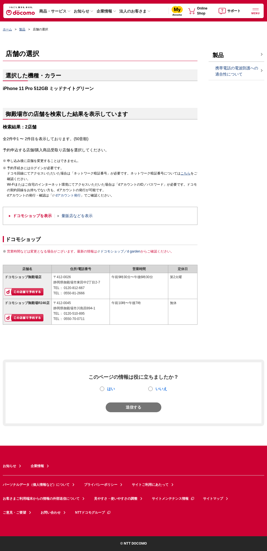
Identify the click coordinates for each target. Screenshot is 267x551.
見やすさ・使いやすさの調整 (115, 499)
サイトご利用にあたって (150, 485)
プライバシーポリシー (100, 485)
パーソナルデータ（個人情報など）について (36, 485)
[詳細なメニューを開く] (255, 11)
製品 (22, 29)
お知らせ (81, 11)
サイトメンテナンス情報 (173, 498)
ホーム (7, 29)
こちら (186, 173)
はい (111, 389)
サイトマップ (213, 499)
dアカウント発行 (66, 195)
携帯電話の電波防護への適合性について (236, 71)
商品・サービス (52, 11)
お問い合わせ (51, 512)
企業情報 (104, 11)
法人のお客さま (133, 11)
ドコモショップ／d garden (118, 251)
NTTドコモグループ (93, 512)
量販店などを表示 (77, 216)
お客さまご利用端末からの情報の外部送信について (41, 499)
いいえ (161, 389)
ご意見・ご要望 (14, 512)
